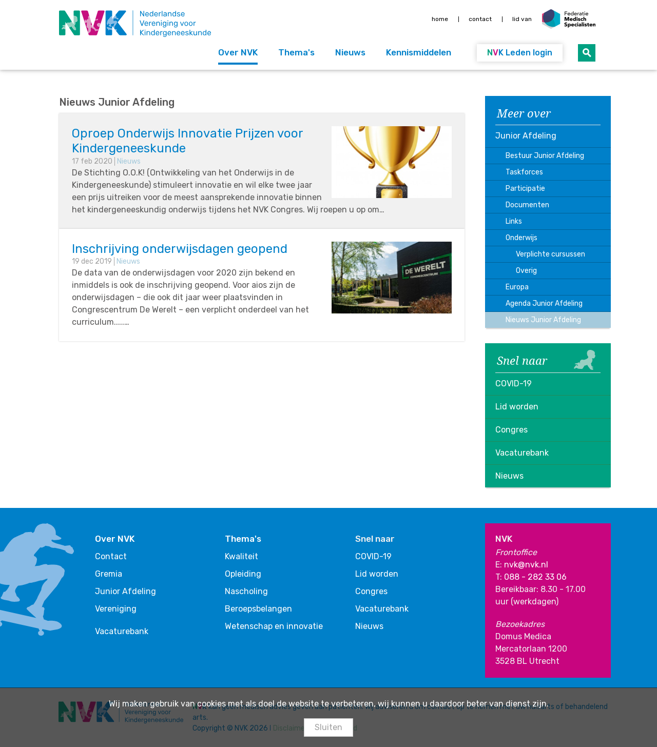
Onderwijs (521, 237)
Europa (517, 287)
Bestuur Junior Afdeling (545, 155)
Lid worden (516, 406)
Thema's (296, 52)
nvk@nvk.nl (526, 564)
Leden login (519, 52)
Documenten (527, 205)
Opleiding (243, 574)
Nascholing (246, 591)
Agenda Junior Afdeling (544, 303)
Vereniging (116, 609)
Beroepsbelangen (258, 609)
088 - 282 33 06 (535, 577)
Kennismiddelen (418, 52)
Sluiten (328, 727)
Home (440, 19)
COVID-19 (513, 383)
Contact (480, 19)
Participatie (525, 188)
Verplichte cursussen (550, 254)
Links (514, 221)
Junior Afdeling (525, 136)
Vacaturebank (522, 453)
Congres (511, 430)
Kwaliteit (241, 556)
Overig (526, 270)
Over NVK (238, 52)
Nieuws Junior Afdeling (543, 320)
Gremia (108, 574)
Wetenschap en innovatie (274, 626)
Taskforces (524, 172)
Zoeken (586, 53)
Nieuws (350, 52)
